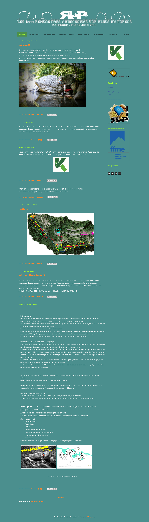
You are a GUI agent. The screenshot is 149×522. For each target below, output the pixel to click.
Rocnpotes (111, 87)
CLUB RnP (125, 34)
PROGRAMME (33, 34)
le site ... (23, 208)
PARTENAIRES (99, 34)
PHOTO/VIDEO (84, 34)
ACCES (71, 34)
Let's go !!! (24, 44)
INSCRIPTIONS (49, 34)
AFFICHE (62, 34)
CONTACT (113, 34)
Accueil (22, 34)
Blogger (90, 517)
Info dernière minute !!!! (32, 275)
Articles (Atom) (37, 501)
